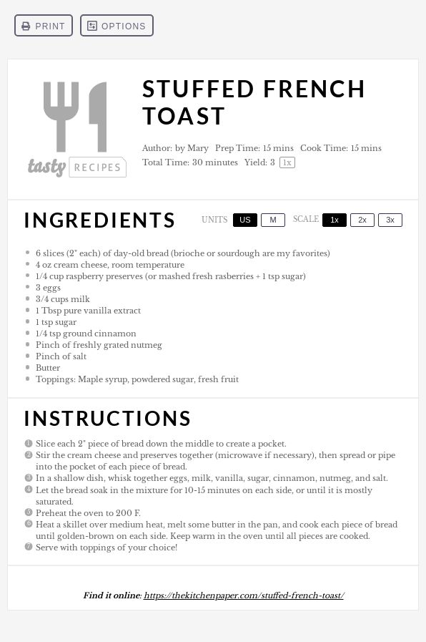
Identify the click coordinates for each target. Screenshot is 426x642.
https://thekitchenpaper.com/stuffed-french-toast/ (244, 595)
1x (334, 219)
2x (362, 219)
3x (390, 219)
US (244, 219)
